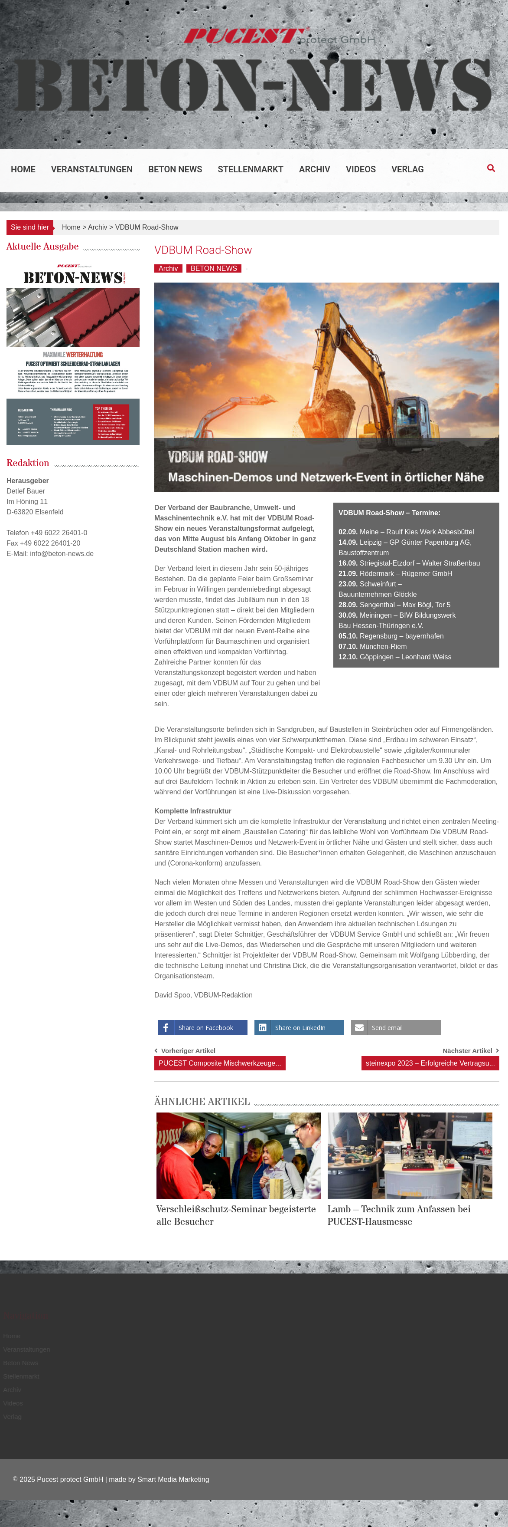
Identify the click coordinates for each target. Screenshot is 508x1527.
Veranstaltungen (92, 169)
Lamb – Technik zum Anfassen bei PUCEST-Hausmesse (399, 1216)
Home (23, 169)
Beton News (175, 169)
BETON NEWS (214, 268)
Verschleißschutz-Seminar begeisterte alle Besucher (236, 1216)
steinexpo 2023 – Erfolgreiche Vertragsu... (430, 1063)
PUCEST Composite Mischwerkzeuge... (220, 1063)
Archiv (314, 169)
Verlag (407, 169)
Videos (361, 169)
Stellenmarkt (251, 169)
